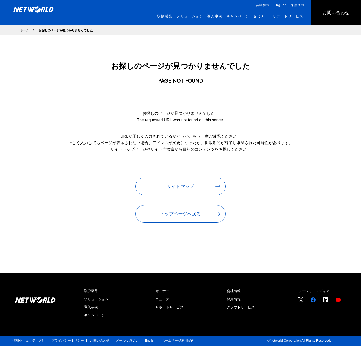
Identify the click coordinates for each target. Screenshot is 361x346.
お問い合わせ (100, 340)
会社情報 (234, 291)
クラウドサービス (241, 307)
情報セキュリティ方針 (29, 340)
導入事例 (91, 307)
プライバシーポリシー (67, 340)
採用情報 (234, 299)
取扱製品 (91, 291)
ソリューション (96, 299)
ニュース (162, 299)
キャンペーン (94, 315)
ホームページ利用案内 (178, 340)
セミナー (162, 291)
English (150, 340)
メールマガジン (127, 340)
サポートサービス (169, 307)
